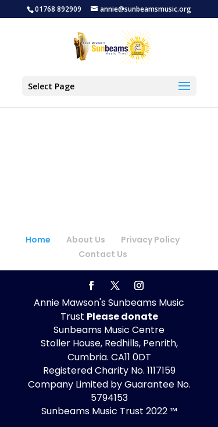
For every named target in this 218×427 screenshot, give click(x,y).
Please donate (122, 316)
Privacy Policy (150, 239)
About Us (85, 239)
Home (38, 239)
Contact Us (102, 254)
